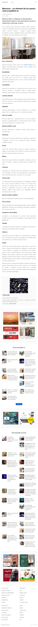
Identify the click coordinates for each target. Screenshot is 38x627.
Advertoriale (9, 14)
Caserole (22, 615)
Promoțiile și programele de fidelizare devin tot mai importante (12, 439)
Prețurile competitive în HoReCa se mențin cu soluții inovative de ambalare (12, 501)
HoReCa (22, 600)
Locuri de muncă (23, 602)
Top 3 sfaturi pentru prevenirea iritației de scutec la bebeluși (12, 398)
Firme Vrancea (5, 588)
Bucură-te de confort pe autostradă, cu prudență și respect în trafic (30, 485)
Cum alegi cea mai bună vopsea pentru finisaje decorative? (29, 391)
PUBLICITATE (12, 303)
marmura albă (28, 64)
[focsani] (19, 2)
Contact (3, 602)
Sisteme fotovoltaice (6, 615)
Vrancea (5, 14)
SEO (21, 590)
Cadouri (21, 597)
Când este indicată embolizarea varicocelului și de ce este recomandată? (29, 384)
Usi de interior (5, 619)
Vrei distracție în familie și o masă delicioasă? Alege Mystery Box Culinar (30, 455)
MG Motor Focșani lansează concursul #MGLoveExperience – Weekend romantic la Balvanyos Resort (12, 463)
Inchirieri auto (5, 605)
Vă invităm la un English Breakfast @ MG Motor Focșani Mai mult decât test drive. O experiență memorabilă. (30, 492)
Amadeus (22, 617)
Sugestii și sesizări (6, 590)
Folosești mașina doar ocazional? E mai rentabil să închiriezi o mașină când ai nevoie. (30, 544)
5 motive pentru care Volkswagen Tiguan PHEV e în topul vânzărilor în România (30, 463)
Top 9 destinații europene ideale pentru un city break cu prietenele (30, 354)
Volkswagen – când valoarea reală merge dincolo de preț (12, 454)
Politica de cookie (6, 595)
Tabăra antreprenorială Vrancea (12, 360)
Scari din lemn (5, 617)
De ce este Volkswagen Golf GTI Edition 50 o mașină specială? (30, 439)
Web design (22, 588)
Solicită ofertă (5, 600)
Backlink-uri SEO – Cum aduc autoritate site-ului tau (29, 500)
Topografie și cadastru (7, 607)
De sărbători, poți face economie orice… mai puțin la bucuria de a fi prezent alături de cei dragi (30, 446)
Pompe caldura (5, 610)
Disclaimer (4, 597)
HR (20, 619)
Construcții (22, 595)
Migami (21, 607)
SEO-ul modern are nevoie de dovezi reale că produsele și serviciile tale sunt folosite (12, 478)
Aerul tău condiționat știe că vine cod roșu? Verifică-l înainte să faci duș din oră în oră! (12, 525)
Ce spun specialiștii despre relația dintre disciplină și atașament (12, 371)
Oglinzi (21, 605)
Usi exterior (4, 612)
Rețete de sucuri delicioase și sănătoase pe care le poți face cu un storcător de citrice (12, 377)
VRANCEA (5, 2)
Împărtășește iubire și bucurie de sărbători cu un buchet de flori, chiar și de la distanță (30, 477)
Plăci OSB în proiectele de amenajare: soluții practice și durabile (30, 371)
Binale (21, 612)
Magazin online (23, 592)
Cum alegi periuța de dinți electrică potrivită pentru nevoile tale (12, 353)
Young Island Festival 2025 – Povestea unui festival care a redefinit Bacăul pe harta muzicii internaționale (30, 362)
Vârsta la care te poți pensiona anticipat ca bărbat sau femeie (30, 537)
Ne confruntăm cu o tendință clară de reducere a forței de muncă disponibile (11, 491)
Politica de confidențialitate (8, 592)
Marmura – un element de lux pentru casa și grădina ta (12, 391)
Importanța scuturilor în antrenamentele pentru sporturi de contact (30, 377)
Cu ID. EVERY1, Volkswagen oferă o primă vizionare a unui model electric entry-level (12, 538)
